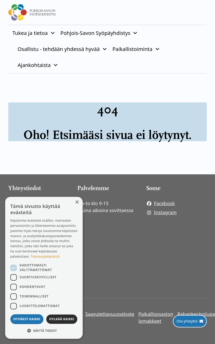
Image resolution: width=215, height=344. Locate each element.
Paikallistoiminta (132, 49)
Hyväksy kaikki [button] (26, 319)
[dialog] (44, 268)
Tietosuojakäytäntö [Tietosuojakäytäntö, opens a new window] (45, 256)
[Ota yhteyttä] (190, 321)
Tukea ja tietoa (30, 32)
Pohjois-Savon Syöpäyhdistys (95, 32)
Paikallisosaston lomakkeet (156, 317)
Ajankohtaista (34, 65)
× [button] (77, 202)
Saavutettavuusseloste (109, 314)
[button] (44, 330)
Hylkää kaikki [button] (61, 319)
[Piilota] (52, 33)
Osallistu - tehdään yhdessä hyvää (59, 49)
